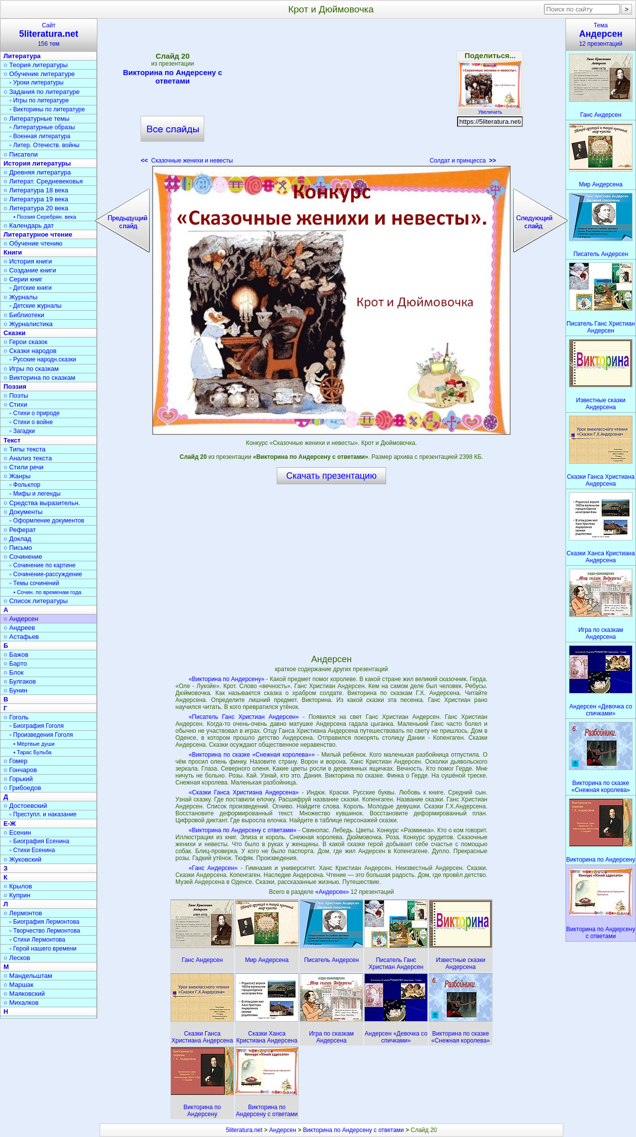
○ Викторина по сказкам (39, 377)
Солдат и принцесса (463, 160)
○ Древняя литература (37, 172)
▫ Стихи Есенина (32, 850)
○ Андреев (19, 627)
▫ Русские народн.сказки (42, 359)
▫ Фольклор (24, 484)
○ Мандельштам (27, 975)
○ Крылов (17, 886)
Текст (11, 440)
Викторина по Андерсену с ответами (172, 76)
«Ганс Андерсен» (213, 868)
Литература (22, 56)
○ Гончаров (20, 770)
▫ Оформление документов (46, 520)
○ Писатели (20, 154)
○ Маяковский (24, 993)
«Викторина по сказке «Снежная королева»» (252, 754)
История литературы (37, 163)
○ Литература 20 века (35, 208)
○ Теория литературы (35, 65)
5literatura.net (244, 1130)
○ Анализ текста (27, 458)
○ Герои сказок (25, 342)
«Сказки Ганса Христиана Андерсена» (244, 792)
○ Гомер (15, 761)
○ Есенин (17, 832)
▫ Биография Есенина (39, 841)
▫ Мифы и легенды (35, 493)
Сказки (14, 333)
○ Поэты (15, 395)
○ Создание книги (29, 270)
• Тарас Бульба (32, 752)
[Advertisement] (331, 94)
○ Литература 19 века (35, 199)
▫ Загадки (22, 431)
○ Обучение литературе (39, 74)
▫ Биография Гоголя (36, 725)
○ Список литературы (35, 601)
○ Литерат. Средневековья (43, 181)
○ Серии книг (22, 279)
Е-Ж (9, 823)
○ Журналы (20, 297)
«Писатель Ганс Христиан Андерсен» (244, 716)
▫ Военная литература (39, 136)
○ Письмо (17, 547)
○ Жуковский (22, 859)
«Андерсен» (333, 891)
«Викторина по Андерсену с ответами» (243, 830)
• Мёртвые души (34, 744)
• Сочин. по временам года (47, 592)
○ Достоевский (25, 805)
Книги (12, 252)
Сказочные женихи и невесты (187, 160)
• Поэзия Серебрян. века (44, 217)
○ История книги (27, 261)
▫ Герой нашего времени (43, 948)
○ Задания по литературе (41, 91)
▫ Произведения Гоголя (41, 734)
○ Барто (15, 663)
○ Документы (22, 512)
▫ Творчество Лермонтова (44, 930)
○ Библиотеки (23, 315)
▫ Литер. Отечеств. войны (44, 145)
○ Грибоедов (22, 787)
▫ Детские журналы (35, 305)
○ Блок (13, 672)
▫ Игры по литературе (39, 100)
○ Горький (18, 779)
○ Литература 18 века (35, 190)
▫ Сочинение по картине (42, 565)
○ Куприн (16, 895)
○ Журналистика (28, 324)
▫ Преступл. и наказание (43, 814)
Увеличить (490, 109)
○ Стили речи (23, 467)
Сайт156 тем (48, 34)
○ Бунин (15, 690)
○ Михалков (21, 1002)
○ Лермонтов (22, 913)
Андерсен (282, 1130)
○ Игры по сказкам (31, 368)
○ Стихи (15, 404)
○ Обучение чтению (33, 243)
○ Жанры (17, 476)
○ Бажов (15, 654)
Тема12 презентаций (601, 34)
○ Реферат (19, 529)
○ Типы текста (24, 449)
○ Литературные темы (36, 118)
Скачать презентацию (331, 476)
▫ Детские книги (30, 287)
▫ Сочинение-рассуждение (45, 574)
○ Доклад (17, 538)
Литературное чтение (37, 234)
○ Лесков (16, 958)
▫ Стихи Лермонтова (37, 939)
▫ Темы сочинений (34, 583)
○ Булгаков (19, 681)
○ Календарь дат (28, 225)
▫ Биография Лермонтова (44, 921)
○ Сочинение (22, 556)
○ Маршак (18, 984)
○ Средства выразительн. (41, 503)
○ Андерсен (20, 618)
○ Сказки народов (30, 350)
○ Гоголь (16, 717)
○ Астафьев (21, 636)
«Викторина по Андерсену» (227, 679)
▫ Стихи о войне (31, 422)
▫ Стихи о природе (34, 413)
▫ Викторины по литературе (47, 109)
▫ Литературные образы (42, 127)
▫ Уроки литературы (36, 82)
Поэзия (14, 386)
